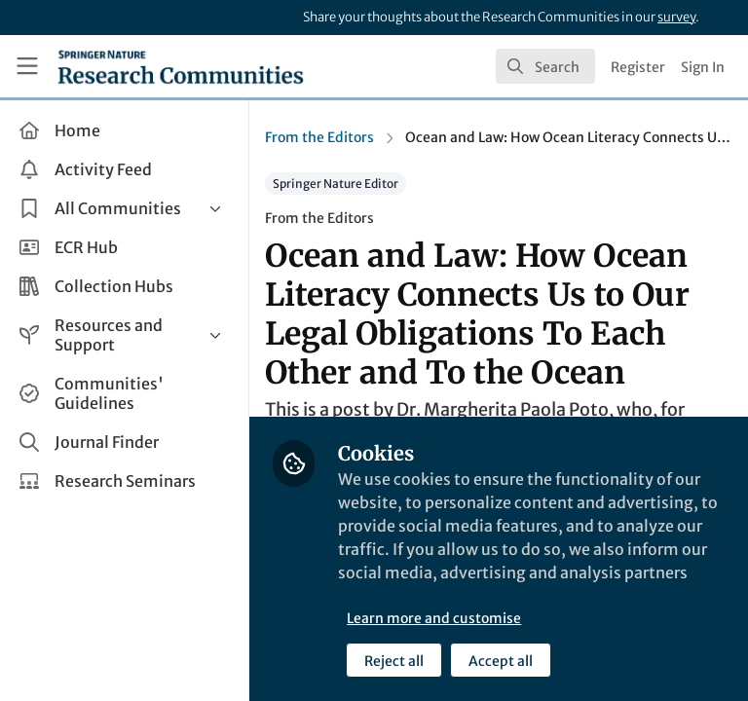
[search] (545, 66)
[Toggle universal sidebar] (27, 66)
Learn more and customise (434, 618)
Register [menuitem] (638, 67)
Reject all (394, 661)
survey (676, 17)
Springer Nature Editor (335, 183)
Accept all (500, 661)
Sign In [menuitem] (703, 67)
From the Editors (319, 137)
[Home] (181, 66)
